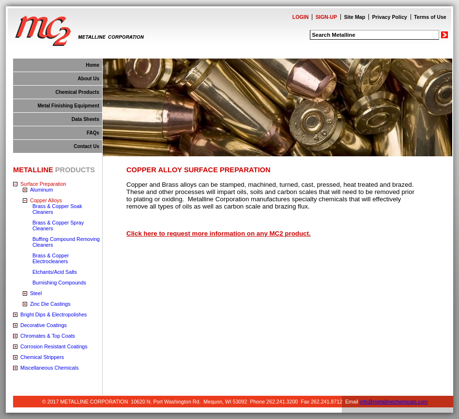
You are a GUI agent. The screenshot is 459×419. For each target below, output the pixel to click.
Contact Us (86, 146)
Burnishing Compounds (59, 282)
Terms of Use (430, 17)
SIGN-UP (326, 17)
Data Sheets (85, 119)
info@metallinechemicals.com (394, 401)
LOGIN (300, 17)
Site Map (354, 17)
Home (92, 65)
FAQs (93, 132)
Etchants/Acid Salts (54, 272)
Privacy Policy (389, 17)
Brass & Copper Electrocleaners (50, 258)
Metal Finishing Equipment (68, 105)
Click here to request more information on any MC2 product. (218, 233)
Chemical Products (77, 92)
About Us (88, 78)
